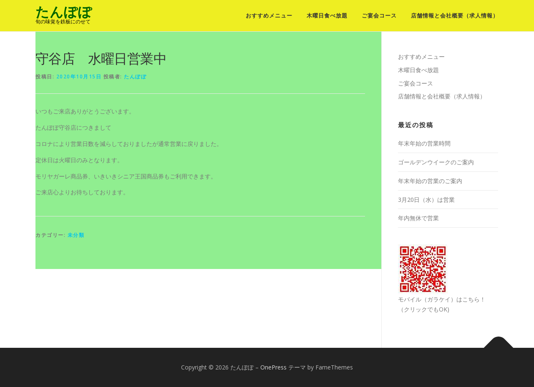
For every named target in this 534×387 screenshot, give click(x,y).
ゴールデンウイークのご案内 (436, 162)
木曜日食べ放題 (327, 16)
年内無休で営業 (418, 218)
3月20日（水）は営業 (426, 200)
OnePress (273, 367)
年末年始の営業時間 (424, 143)
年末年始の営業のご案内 (430, 181)
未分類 (76, 235)
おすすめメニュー (269, 16)
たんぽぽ (63, 12)
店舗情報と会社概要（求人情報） (455, 16)
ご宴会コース (379, 16)
